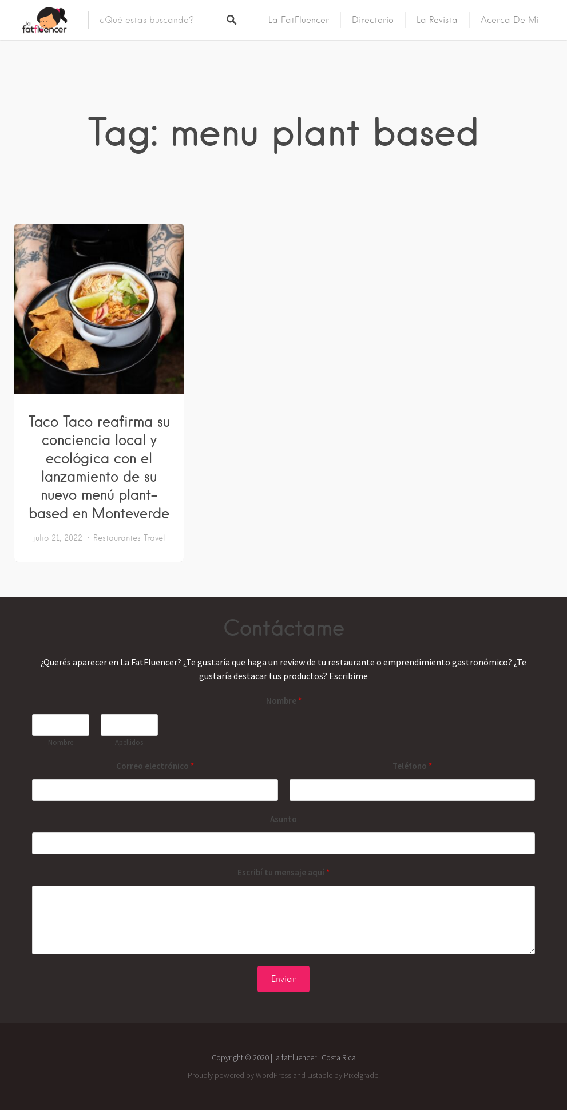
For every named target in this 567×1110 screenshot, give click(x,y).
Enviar (283, 979)
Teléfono (412, 765)
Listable (319, 1075)
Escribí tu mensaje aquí (283, 872)
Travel (154, 537)
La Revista (437, 20)
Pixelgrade (361, 1075)
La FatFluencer (298, 20)
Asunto (283, 819)
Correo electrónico (155, 765)
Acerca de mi (509, 20)
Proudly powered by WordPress (239, 1075)
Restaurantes (117, 537)
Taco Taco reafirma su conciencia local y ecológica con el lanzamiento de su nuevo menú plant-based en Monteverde (99, 467)
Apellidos (129, 742)
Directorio (373, 20)
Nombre (284, 700)
